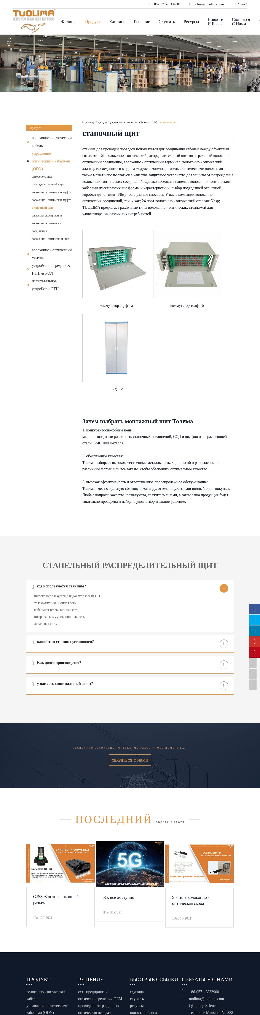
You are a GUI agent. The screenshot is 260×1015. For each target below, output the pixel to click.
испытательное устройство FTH (45, 285)
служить (167, 21)
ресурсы (191, 21)
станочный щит (42, 207)
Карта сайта (149, 980)
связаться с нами (241, 21)
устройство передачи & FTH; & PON (51, 269)
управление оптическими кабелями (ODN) (51, 161)
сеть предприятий (93, 900)
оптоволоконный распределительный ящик (48, 180)
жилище (69, 21)
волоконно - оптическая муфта (51, 192)
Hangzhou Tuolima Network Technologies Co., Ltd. (71, 985)
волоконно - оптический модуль (52, 254)
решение (142, 21)
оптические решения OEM (100, 907)
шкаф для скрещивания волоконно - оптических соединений (47, 223)
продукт (92, 21)
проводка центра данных (98, 914)
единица (117, 21)
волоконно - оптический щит (50, 238)
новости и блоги (215, 21)
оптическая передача (95, 921)
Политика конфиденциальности (157, 988)
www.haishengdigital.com (216, 987)
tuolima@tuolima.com (206, 907)
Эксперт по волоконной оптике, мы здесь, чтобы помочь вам (130, 648)
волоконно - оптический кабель (52, 142)
